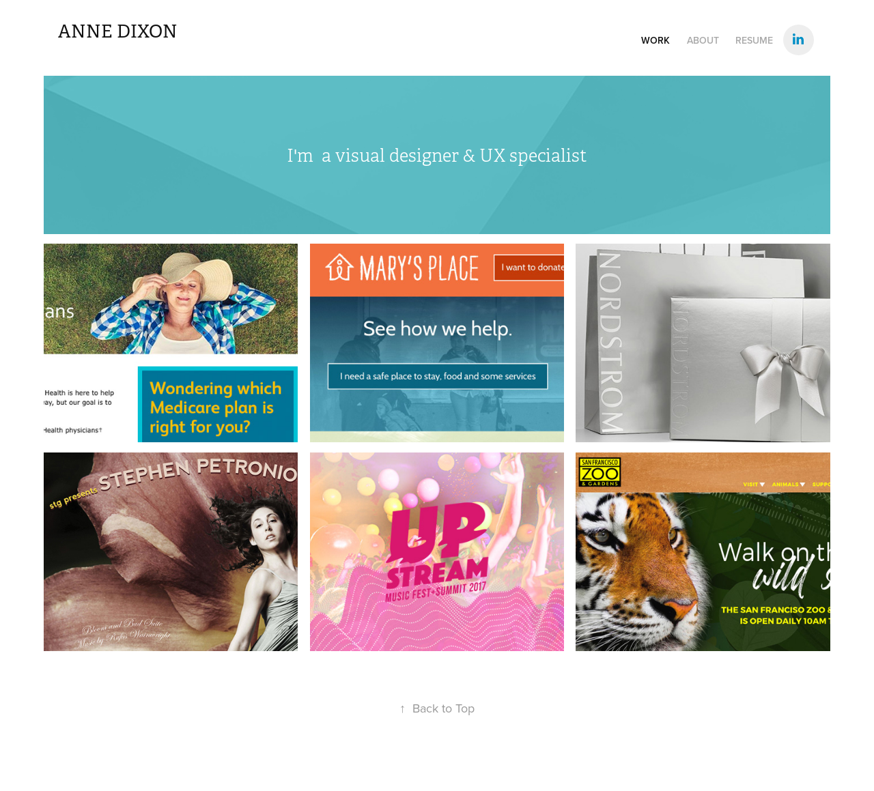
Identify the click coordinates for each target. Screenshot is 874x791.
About (703, 40)
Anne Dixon (118, 31)
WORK (655, 40)
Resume (754, 40)
